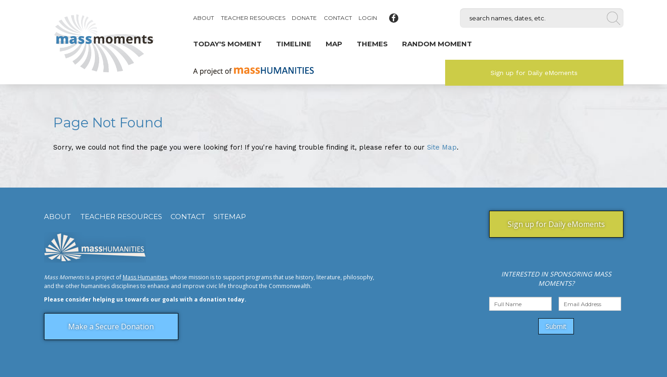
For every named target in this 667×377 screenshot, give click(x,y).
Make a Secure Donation (111, 326)
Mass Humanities (145, 277)
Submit (556, 326)
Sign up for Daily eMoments (534, 72)
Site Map (442, 147)
